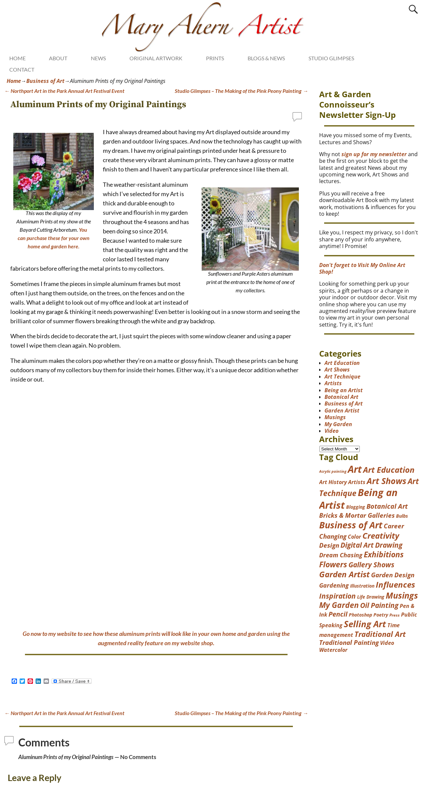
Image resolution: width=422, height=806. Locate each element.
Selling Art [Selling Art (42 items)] (365, 624)
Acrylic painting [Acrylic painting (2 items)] (332, 471)
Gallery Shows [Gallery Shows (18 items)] (371, 564)
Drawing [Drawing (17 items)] (388, 545)
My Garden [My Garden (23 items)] (339, 605)
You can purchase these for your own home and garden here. (54, 237)
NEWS (98, 58)
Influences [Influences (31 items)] (395, 584)
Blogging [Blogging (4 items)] (355, 507)
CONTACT (21, 69)
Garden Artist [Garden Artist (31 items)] (344, 574)
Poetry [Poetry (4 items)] (380, 615)
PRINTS (215, 58)
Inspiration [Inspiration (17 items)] (337, 596)
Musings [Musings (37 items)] (402, 595)
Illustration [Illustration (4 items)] (362, 586)
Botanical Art (341, 397)
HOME (17, 58)
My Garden (338, 424)
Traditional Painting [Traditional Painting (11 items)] (349, 642)
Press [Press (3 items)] (394, 615)
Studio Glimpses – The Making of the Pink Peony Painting (241, 91)
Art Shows (337, 369)
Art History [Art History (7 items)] (333, 482)
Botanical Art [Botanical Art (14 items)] (387, 506)
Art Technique (342, 376)
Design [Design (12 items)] (329, 545)
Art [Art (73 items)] (355, 469)
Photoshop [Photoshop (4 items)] (360, 615)
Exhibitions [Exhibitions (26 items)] (384, 554)
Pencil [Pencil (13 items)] (337, 614)
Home (14, 81)
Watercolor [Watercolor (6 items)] (333, 650)
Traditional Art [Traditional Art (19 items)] (380, 634)
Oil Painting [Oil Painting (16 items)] (379, 605)
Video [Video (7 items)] (387, 643)
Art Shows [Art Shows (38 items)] (386, 480)
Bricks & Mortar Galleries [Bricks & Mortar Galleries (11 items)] (357, 515)
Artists (333, 383)
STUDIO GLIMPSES (331, 58)
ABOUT (58, 58)
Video (331, 430)
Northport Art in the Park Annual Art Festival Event (64, 91)
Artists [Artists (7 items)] (356, 482)
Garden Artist (341, 410)
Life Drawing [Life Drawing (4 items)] (370, 597)
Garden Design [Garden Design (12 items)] (392, 575)
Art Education (342, 363)
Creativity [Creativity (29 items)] (380, 535)
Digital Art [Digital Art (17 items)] (357, 545)
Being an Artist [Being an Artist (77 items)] (358, 498)
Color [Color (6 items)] (354, 536)
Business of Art (45, 81)
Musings (335, 417)
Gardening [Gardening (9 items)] (334, 585)
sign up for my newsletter (374, 154)
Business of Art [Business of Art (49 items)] (350, 525)
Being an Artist (343, 390)
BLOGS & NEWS (266, 58)
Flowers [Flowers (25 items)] (333, 564)
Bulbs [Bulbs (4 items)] (402, 516)
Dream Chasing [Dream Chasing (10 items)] (340, 555)
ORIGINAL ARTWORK (155, 58)
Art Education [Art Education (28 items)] (389, 469)
